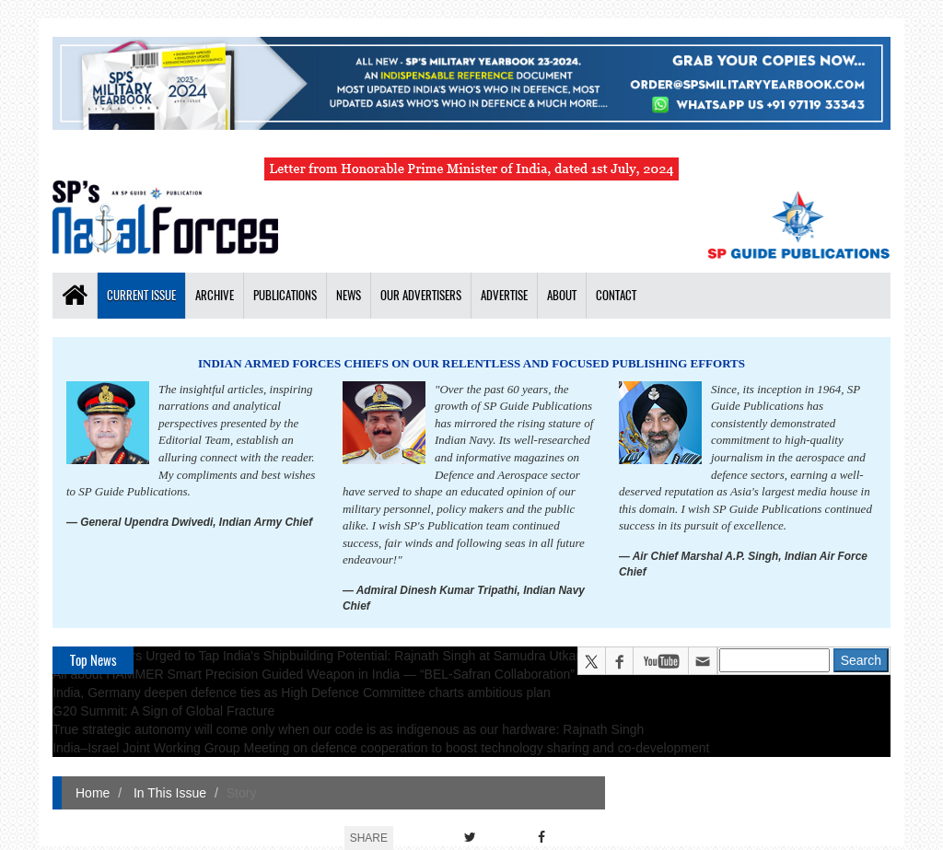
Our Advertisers (420, 295)
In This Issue (168, 793)
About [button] (561, 295)
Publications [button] (285, 295)
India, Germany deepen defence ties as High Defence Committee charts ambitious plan (301, 692)
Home (93, 793)
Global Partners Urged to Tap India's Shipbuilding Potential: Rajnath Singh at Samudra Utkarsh (323, 655)
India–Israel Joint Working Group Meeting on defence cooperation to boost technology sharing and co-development (380, 747)
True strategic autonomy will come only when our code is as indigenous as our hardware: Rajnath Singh (348, 729)
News (348, 295)
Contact (616, 295)
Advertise (504, 295)
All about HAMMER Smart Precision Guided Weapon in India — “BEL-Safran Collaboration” (313, 674)
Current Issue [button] (141, 295)
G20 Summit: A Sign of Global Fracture (163, 711)
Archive (214, 295)
